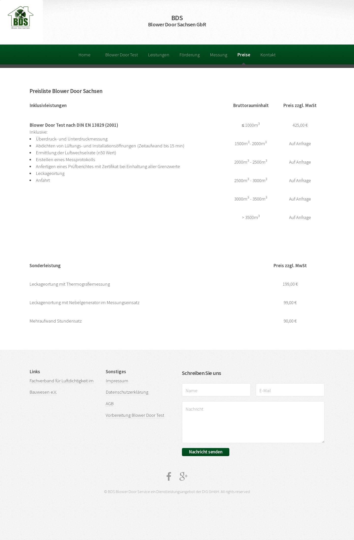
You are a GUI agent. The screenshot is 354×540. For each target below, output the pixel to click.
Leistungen (158, 55)
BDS (177, 20)
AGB (110, 403)
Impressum (117, 381)
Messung (218, 55)
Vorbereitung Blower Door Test (135, 415)
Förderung (189, 55)
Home (84, 55)
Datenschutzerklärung (127, 392)
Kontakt (268, 55)
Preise (243, 55)
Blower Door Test (121, 55)
